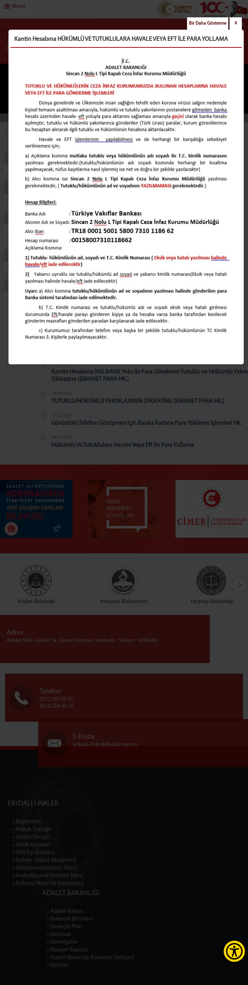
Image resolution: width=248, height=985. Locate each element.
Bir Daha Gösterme (207, 23)
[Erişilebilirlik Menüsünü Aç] (234, 951)
